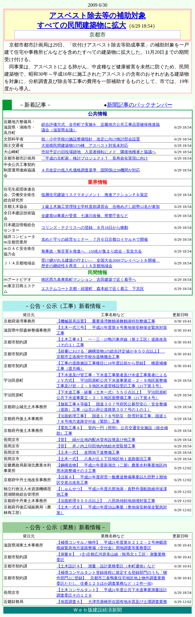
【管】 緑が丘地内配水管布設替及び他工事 (95, 439)
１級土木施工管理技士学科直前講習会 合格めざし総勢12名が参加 (100, 206)
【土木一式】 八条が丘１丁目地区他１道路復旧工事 (103, 459)
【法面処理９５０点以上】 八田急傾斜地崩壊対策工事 (105, 500)
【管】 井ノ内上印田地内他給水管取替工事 (95, 446)
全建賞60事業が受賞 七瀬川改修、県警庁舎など (84, 215)
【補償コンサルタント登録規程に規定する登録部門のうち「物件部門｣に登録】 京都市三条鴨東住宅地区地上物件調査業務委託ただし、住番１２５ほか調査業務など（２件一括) (111, 578)
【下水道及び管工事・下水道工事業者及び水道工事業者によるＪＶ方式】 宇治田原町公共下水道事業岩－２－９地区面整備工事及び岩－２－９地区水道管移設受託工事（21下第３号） (111, 380)
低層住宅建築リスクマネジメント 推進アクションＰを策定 (94, 194)
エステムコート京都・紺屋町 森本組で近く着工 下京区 (92, 288)
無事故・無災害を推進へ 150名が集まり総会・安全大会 (91, 251)
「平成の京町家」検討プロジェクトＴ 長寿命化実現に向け (94, 158)
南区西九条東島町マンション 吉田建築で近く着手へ (88, 279)
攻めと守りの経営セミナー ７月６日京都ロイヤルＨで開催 (94, 239)
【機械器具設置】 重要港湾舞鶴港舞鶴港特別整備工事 (105, 321)
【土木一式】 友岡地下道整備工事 (88, 452)
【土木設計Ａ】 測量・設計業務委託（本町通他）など (105, 566)
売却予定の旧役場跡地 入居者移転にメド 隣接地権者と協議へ (98, 152)
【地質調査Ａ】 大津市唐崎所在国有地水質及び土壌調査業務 (111, 601)
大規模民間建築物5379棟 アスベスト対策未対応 (84, 145)
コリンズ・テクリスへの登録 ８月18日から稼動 (84, 227)
